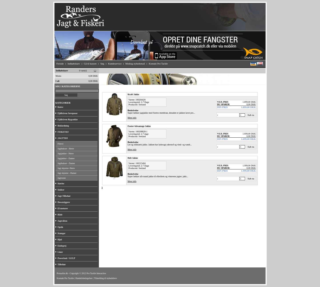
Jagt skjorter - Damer (67, 173)
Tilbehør (62, 264)
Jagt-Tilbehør (64, 196)
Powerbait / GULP (66, 258)
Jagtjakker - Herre (66, 153)
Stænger (62, 233)
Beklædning (63, 125)
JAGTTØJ (63, 138)
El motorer (63, 208)
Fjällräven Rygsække (68, 119)
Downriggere (64, 202)
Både (60, 214)
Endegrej (62, 246)
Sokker (61, 190)
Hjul (60, 239)
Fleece (60, 143)
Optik (60, 227)
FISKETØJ (63, 132)
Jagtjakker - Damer (66, 158)
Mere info (132, 117)
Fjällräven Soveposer (68, 113)
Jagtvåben (62, 221)
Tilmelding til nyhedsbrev (105, 278)
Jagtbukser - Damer (66, 163)
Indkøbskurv (62, 70)
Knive (60, 107)
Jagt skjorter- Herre (66, 168)
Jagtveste (62, 178)
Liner (60, 252)
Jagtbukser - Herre (66, 148)
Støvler (61, 183)
